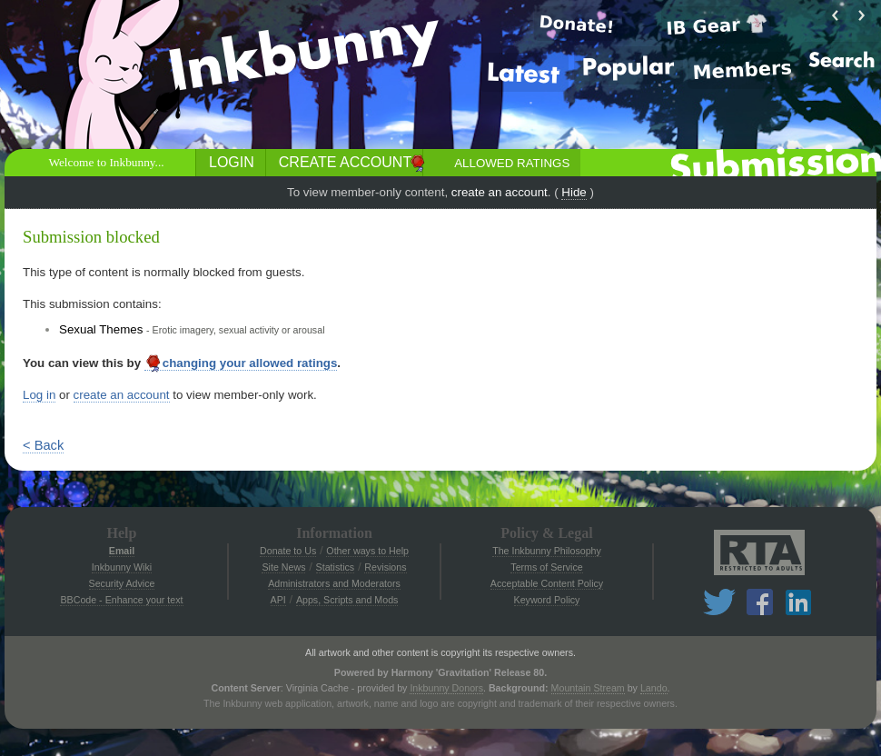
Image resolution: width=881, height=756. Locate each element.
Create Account (345, 162)
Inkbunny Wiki (122, 567)
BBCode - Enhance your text (121, 599)
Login (231, 162)
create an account (499, 192)
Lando (654, 687)
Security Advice (122, 583)
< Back (43, 445)
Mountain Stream (588, 687)
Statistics (335, 567)
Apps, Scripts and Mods (347, 599)
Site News (283, 567)
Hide (573, 192)
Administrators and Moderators (334, 583)
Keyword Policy (547, 599)
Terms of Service (546, 567)
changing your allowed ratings (241, 363)
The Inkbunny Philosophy (546, 550)
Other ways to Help (367, 550)
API (278, 599)
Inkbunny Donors (446, 687)
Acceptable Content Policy (546, 583)
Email (121, 550)
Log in (39, 395)
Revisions (385, 567)
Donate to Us (288, 550)
